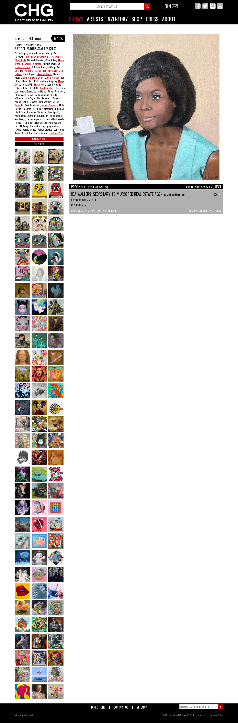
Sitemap (142, 706)
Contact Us (121, 706)
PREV (89, 186)
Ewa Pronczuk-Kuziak (47, 70)
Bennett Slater (44, 74)
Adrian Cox (30, 70)
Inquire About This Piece (205, 210)
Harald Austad (46, 88)
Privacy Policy (216, 715)
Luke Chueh (30, 56)
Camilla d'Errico (22, 67)
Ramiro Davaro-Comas (33, 77)
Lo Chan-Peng (57, 133)
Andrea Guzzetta (50, 105)
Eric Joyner (56, 56)
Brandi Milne (43, 56)
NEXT (203, 186)
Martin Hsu (39, 84)
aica (23, 84)
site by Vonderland (24, 715)
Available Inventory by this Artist (93, 210)
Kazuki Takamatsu (33, 63)
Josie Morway (53, 77)
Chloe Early (20, 60)
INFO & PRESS (39, 139)
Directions (98, 706)
